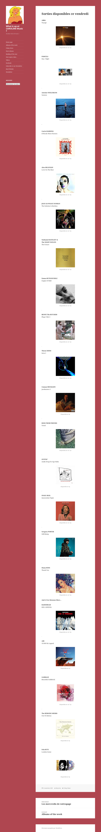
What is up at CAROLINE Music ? (14, 28)
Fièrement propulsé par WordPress (52, 828)
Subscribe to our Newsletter (14, 66)
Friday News (9, 48)
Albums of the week (11, 45)
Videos (8, 60)
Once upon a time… (11, 57)
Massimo (58, 788)
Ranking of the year (11, 54)
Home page (9, 42)
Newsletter (9, 72)
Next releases (10, 51)
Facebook (8, 63)
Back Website (10, 69)
